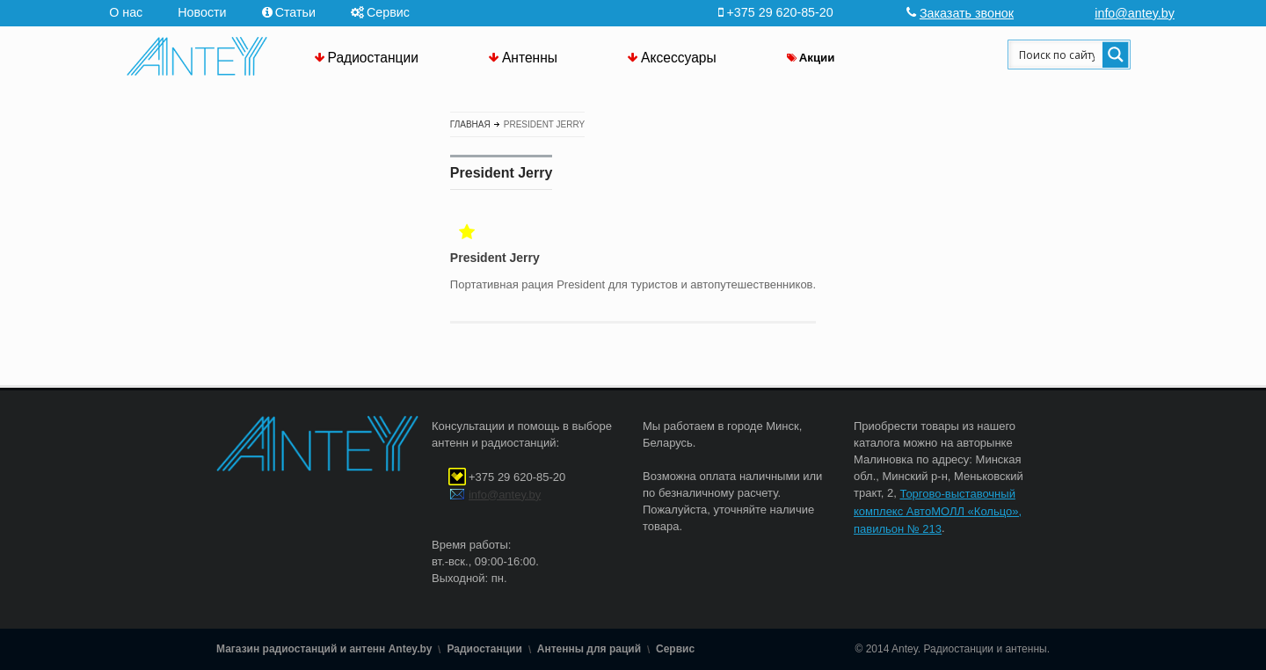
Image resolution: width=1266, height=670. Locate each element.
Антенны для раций (589, 649)
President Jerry (495, 258)
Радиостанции (373, 57)
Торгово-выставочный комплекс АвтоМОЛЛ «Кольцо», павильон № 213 (938, 511)
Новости (202, 12)
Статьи (295, 12)
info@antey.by (1135, 13)
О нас (125, 12)
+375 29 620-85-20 (517, 477)
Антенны (529, 57)
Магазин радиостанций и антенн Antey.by (324, 649)
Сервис (388, 12)
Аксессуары (679, 57)
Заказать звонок (967, 13)
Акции (817, 57)
